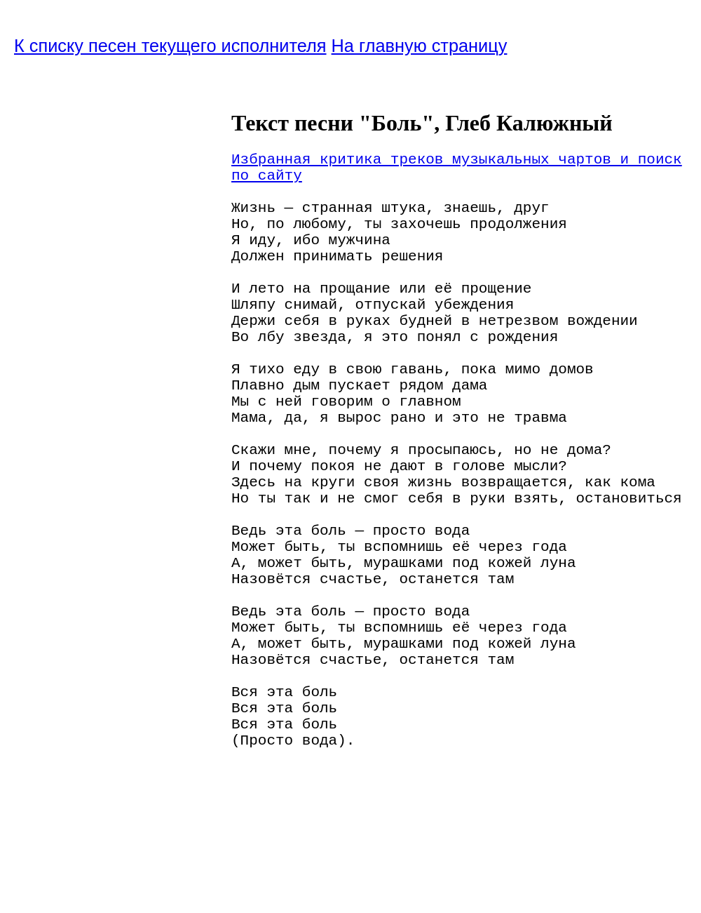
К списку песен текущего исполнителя (170, 45)
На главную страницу (420, 45)
